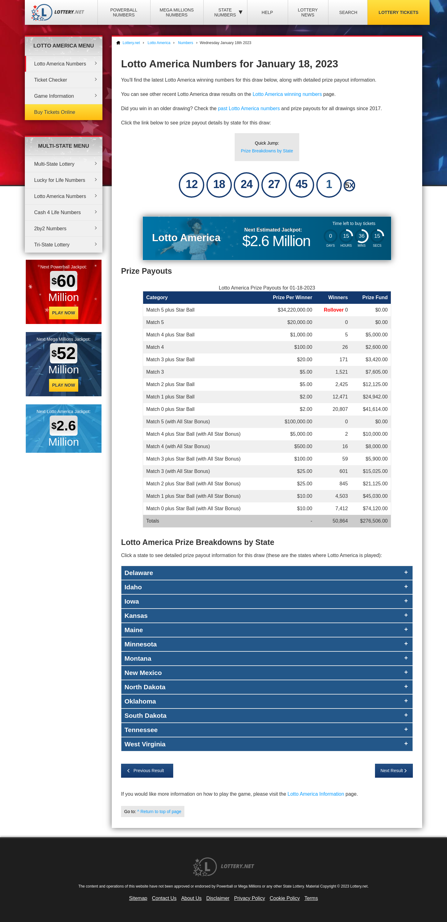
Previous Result (148, 770)
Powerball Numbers (123, 12)
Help (267, 12)
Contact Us (164, 898)
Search (348, 12)
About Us (191, 898)
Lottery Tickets (398, 12)
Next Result (392, 770)
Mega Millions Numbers (177, 12)
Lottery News (308, 12)
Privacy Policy (249, 898)
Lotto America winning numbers (287, 94)
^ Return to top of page (159, 811)
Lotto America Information (315, 794)
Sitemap (138, 898)
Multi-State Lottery (54, 164)
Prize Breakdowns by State (267, 150)
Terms (311, 898)
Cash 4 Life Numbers (57, 212)
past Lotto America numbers (249, 108)
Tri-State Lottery (52, 244)
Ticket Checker (50, 80)
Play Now (63, 312)
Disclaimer (217, 898)
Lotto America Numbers (60, 63)
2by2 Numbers (50, 228)
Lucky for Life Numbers (59, 180)
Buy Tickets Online (54, 112)
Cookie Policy (285, 898)
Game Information (54, 96)
